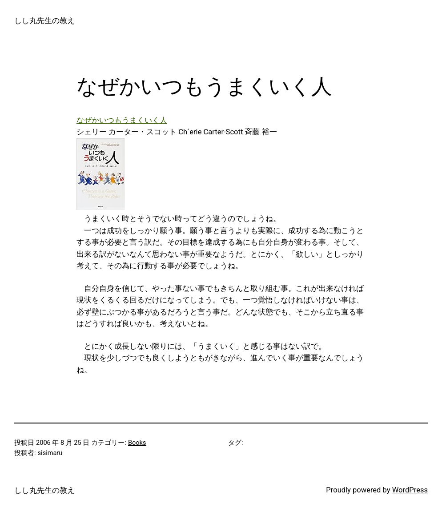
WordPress (410, 490)
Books (137, 443)
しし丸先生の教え (44, 20)
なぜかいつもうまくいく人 (121, 120)
